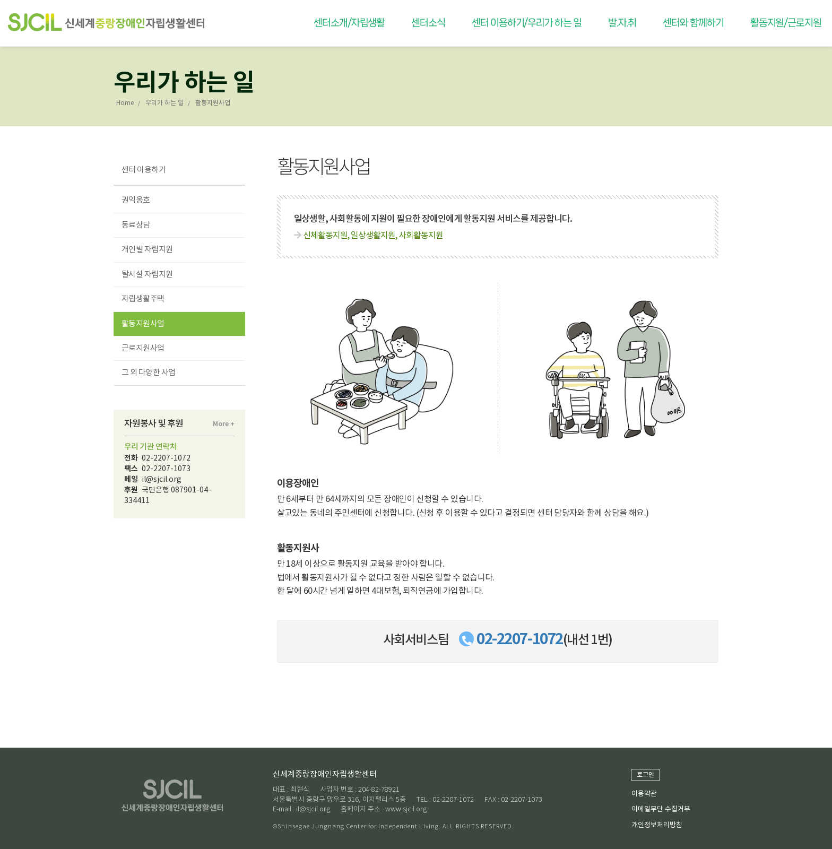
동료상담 (136, 225)
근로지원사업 (143, 348)
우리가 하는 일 (164, 103)
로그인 (645, 774)
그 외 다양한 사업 (149, 372)
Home (125, 103)
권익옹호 (136, 200)
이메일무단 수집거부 (660, 809)
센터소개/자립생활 (349, 23)
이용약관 (644, 794)
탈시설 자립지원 (147, 274)
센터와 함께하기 (693, 23)
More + (224, 424)
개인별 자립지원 (147, 249)
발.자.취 (622, 23)
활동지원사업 (143, 323)
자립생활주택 (143, 299)
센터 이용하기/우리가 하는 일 (527, 23)
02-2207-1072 (519, 639)
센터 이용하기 (144, 170)
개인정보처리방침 (656, 825)
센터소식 (428, 23)
